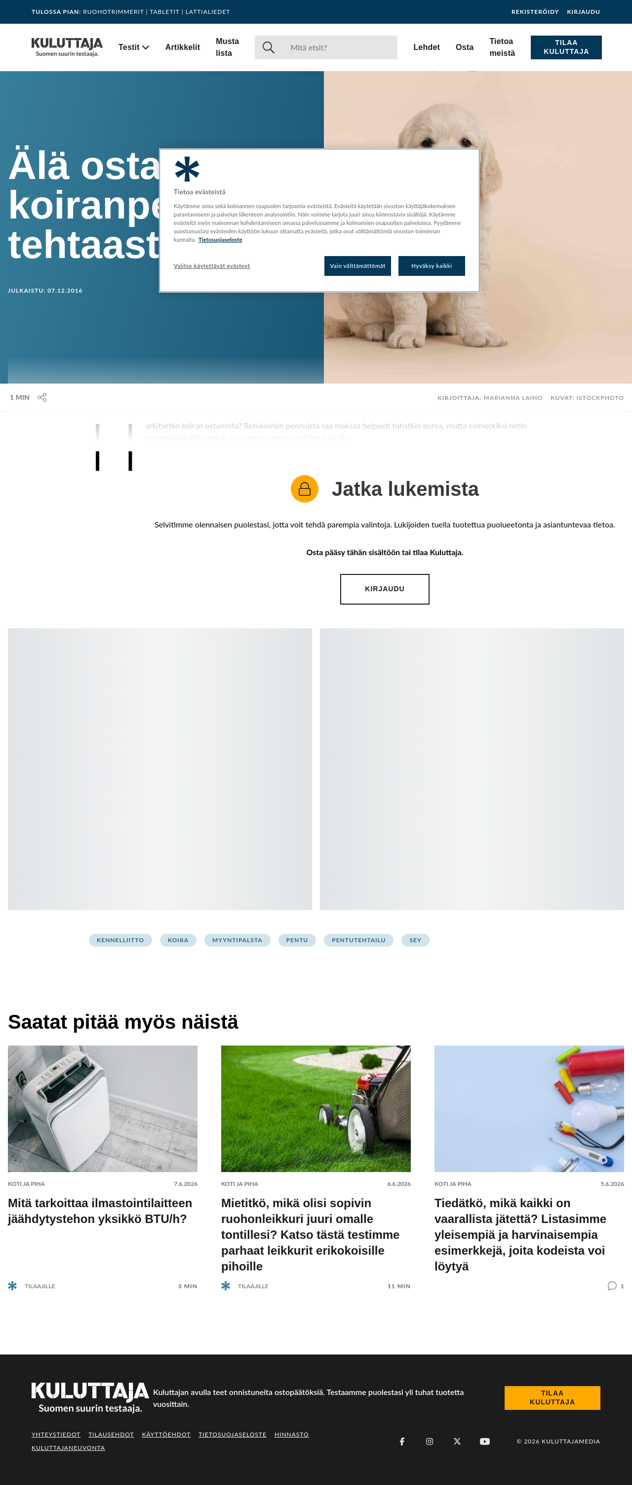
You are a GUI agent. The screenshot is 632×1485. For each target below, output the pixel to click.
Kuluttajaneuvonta (68, 1447)
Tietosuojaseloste (232, 1434)
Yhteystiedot (56, 1434)
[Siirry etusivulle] (67, 47)
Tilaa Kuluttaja (566, 47)
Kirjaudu (583, 12)
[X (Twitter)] (457, 1441)
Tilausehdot (111, 1434)
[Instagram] (429, 1441)
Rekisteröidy (535, 12)
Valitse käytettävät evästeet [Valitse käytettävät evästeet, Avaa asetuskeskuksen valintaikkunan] (212, 265)
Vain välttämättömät (358, 265)
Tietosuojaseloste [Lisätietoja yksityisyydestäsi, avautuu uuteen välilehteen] (220, 239)
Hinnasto (292, 1434)
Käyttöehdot (166, 1434)
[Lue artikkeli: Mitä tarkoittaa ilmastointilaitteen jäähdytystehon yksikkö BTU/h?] (103, 1160)
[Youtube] (485, 1441)
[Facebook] (402, 1441)
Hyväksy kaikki (431, 265)
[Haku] (340, 47)
